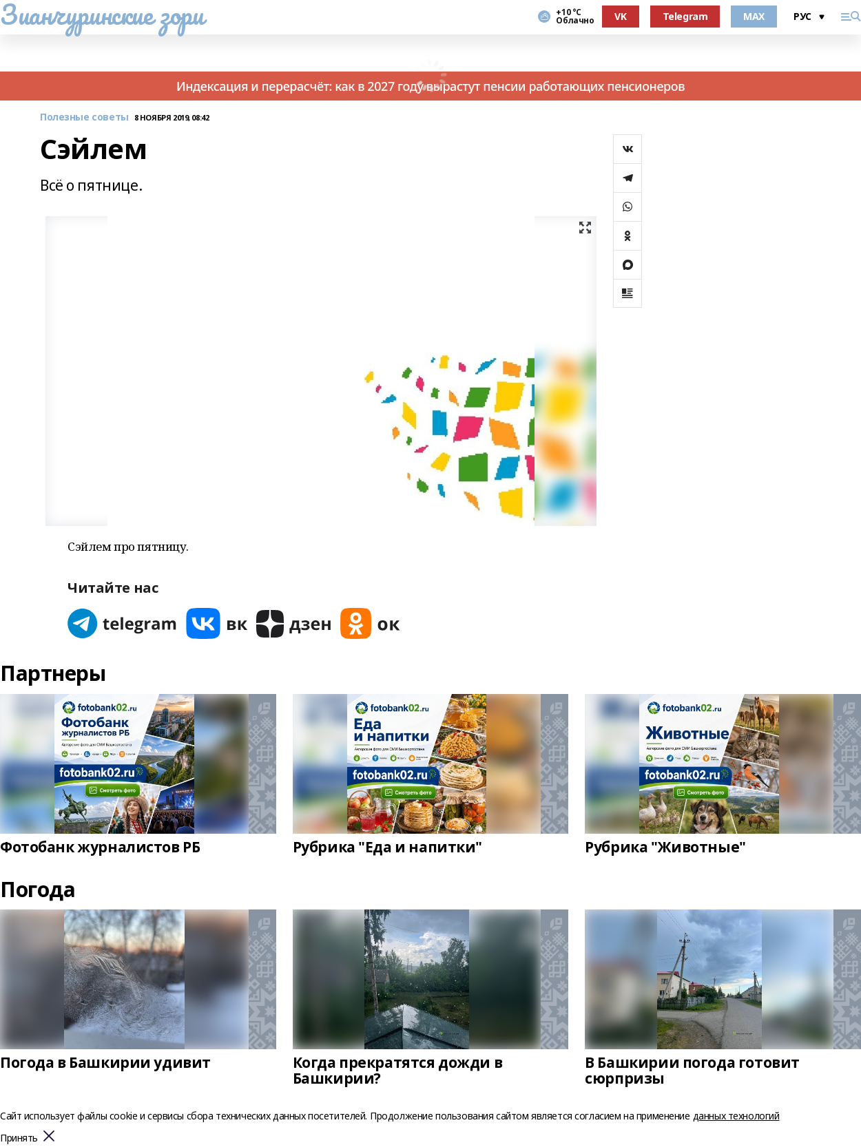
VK (620, 16)
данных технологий (736, 1115)
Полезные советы (84, 117)
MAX (754, 16)
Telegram (685, 16)
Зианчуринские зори (101, 14)
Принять (19, 1138)
